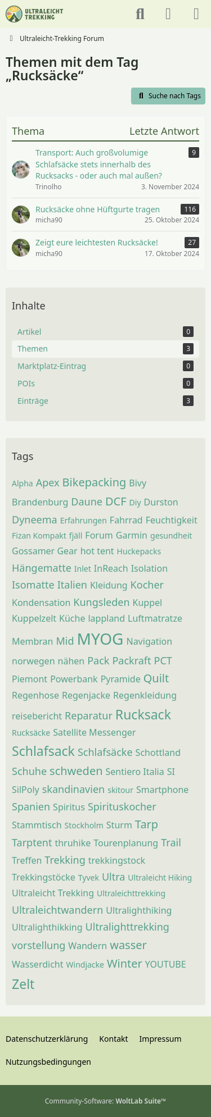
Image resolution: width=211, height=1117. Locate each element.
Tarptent (32, 842)
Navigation (149, 641)
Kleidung (109, 585)
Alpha (22, 483)
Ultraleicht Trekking (53, 893)
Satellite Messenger (94, 732)
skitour (120, 790)
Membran (32, 641)
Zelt (23, 984)
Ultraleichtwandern (57, 910)
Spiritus (69, 807)
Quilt (156, 678)
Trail (171, 842)
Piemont (29, 679)
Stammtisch (37, 825)
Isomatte (33, 584)
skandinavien (73, 789)
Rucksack (143, 714)
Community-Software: (106, 1101)
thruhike (73, 843)
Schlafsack (43, 751)
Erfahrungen (83, 520)
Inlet (82, 568)
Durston (161, 502)
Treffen (27, 860)
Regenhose (35, 695)
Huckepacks (139, 551)
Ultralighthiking (139, 910)
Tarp (146, 824)
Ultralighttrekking (127, 926)
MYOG (100, 638)
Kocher (147, 584)
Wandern (87, 946)
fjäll (76, 535)
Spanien (31, 806)
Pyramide (121, 679)
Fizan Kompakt (39, 535)
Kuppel (148, 602)
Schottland (158, 752)
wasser (128, 944)
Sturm (119, 825)
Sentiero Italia (135, 771)
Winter (124, 963)
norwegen (33, 661)
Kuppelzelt (34, 618)
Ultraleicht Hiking (160, 877)
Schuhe (29, 771)
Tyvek (88, 877)
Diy (135, 502)
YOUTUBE (165, 964)
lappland (106, 618)
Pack (98, 660)
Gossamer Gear (45, 551)
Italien (72, 584)
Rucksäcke (31, 732)
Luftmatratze (155, 618)
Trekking (64, 860)
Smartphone (162, 789)
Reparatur (89, 715)
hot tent (97, 551)
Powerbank (74, 679)
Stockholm (84, 825)
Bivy (137, 483)
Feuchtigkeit (171, 520)
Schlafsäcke (105, 752)
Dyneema (34, 519)
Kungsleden (101, 602)
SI (171, 771)
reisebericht (37, 716)
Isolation (149, 568)
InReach (111, 568)
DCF (116, 501)
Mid (65, 641)
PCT (163, 660)
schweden (76, 770)
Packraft (131, 660)
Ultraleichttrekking (131, 893)
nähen (71, 661)
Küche (72, 618)
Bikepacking (94, 482)
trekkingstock (116, 860)
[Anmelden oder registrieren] (168, 14)
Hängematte (41, 568)
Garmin (131, 535)
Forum (99, 535)
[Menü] (196, 14)
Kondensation (41, 602)
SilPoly (25, 789)
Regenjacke (86, 695)
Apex (48, 482)
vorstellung (38, 945)
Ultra (113, 876)
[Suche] (140, 14)
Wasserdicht (38, 964)
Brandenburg (40, 502)
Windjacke (85, 964)
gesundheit (171, 535)
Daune (86, 501)
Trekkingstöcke (43, 877)
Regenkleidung (145, 695)
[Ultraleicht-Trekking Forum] (34, 14)
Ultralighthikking (47, 927)
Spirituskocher (122, 806)
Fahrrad (126, 520)
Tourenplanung (125, 843)
